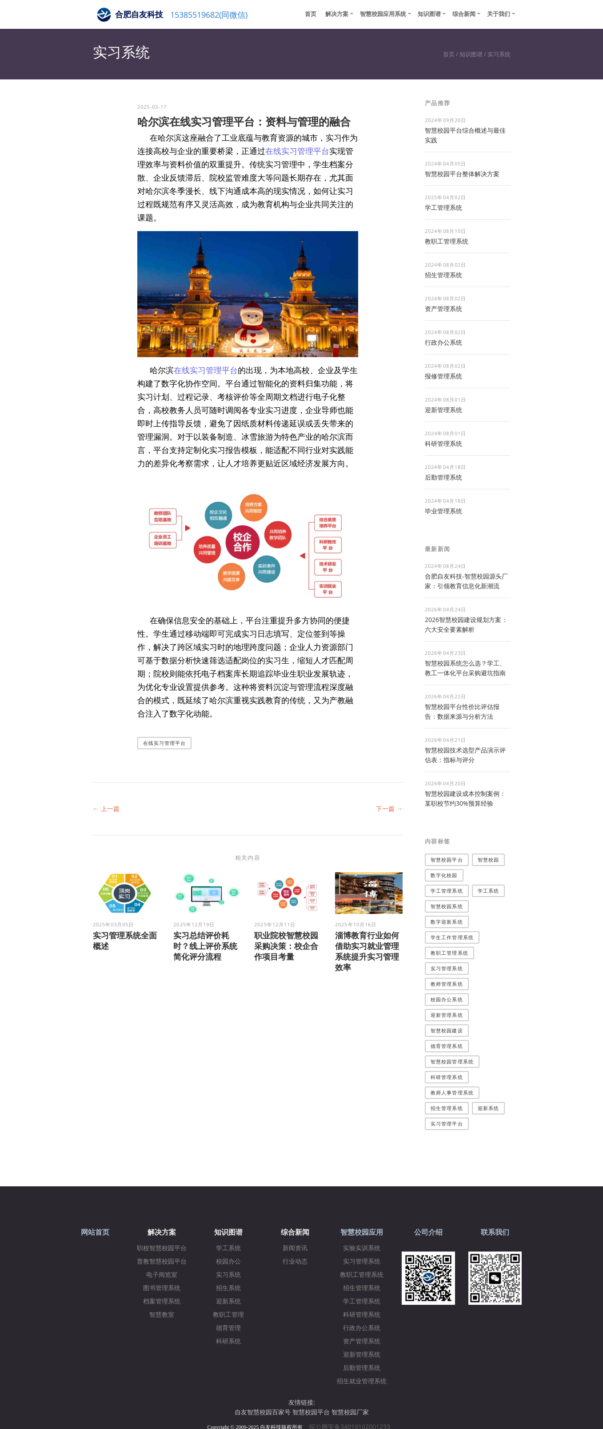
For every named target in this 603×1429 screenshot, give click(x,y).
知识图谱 (429, 14)
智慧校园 (488, 859)
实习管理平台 (447, 1123)
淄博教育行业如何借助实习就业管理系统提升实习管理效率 (367, 951)
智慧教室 (161, 1314)
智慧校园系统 (447, 906)
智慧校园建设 (447, 1030)
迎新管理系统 (443, 409)
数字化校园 (444, 875)
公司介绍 (428, 1232)
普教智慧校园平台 (162, 1261)
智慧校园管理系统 (452, 1061)
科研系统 (228, 1341)
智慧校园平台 (447, 859)
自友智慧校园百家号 (263, 1412)
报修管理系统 (443, 376)
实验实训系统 (361, 1248)
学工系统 (488, 890)
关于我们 (498, 14)
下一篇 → (389, 808)
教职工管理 (228, 1314)
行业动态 (295, 1261)
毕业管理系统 (443, 511)
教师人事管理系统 (452, 1092)
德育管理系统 (447, 1046)
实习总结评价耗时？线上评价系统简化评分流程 (205, 946)
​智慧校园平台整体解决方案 (462, 173)
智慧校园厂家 (350, 1412)
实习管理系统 (447, 968)
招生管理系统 (443, 275)
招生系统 (228, 1288)
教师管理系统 (447, 983)
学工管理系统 (443, 207)
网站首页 (95, 1232)
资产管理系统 (443, 308)
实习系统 (499, 54)
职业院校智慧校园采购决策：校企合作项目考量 (286, 946)
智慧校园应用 (361, 1232)
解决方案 (336, 14)
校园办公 (228, 1261)
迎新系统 (488, 1108)
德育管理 (228, 1328)
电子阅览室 (161, 1275)
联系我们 (495, 1232)
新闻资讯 (295, 1248)
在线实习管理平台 (297, 151)
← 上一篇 (106, 808)
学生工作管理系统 (452, 937)
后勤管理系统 (443, 477)
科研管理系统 (443, 443)
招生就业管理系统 (362, 1381)
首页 (310, 14)
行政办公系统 (443, 342)
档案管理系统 (161, 1301)
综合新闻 (463, 14)
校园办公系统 (447, 999)
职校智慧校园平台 (162, 1248)
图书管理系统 (161, 1288)
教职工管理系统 (446, 241)
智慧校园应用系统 (383, 14)
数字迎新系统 (447, 921)
